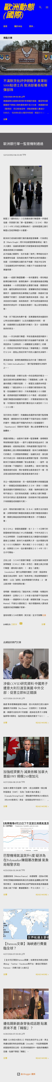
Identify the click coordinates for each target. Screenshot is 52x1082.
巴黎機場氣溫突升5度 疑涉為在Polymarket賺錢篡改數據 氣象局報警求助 (26, 860)
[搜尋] (40, 5)
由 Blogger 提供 (26, 1074)
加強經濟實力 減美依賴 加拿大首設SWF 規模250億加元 (25, 774)
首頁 (5, 26)
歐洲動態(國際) (18, 11)
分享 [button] (5, 119)
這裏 (44, 615)
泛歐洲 (14, 624)
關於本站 (18, 26)
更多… (32, 26)
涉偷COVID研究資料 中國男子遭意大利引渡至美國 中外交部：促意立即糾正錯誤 (25, 688)
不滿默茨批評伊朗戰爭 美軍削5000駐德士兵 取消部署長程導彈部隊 (25, 85)
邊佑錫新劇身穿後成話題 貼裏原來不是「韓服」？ (25, 1025)
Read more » (42, 722)
